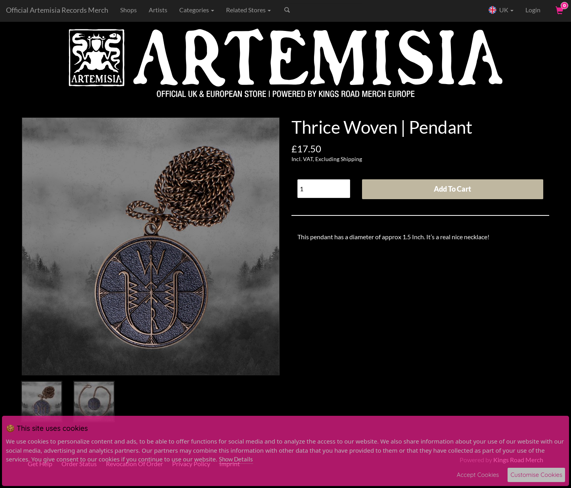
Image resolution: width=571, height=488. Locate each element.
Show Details (236, 459)
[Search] (322, 10)
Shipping (351, 159)
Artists (158, 9)
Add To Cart (452, 188)
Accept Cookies (478, 474)
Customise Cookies (536, 474)
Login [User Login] (532, 9)
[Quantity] (323, 188)
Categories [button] (196, 9)
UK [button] (501, 10)
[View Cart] (558, 10)
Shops (128, 9)
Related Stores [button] (248, 9)
